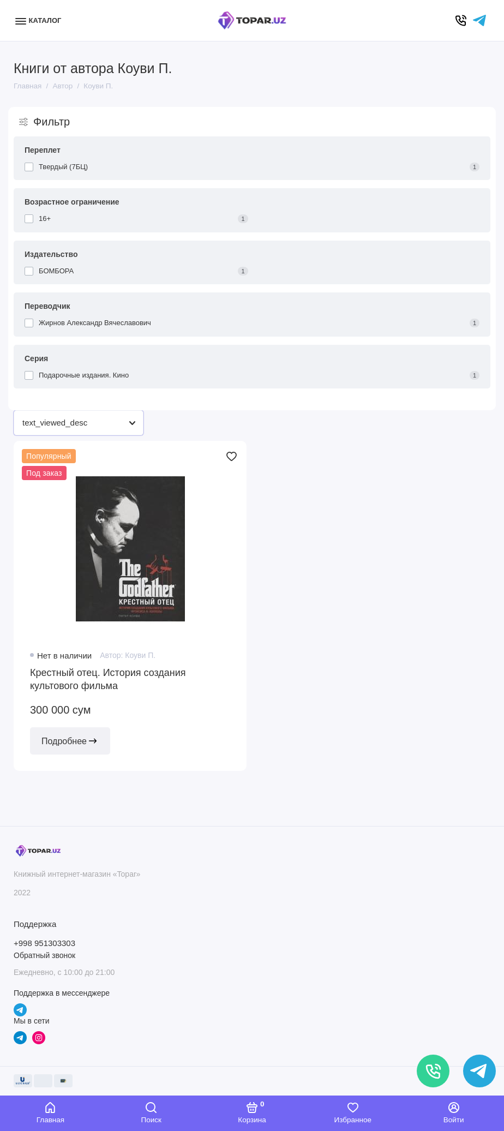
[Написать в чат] (479, 1071)
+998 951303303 (44, 943)
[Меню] (39, 20)
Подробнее (70, 741)
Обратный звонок (44, 955)
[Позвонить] (433, 1071)
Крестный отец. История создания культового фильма (108, 679)
